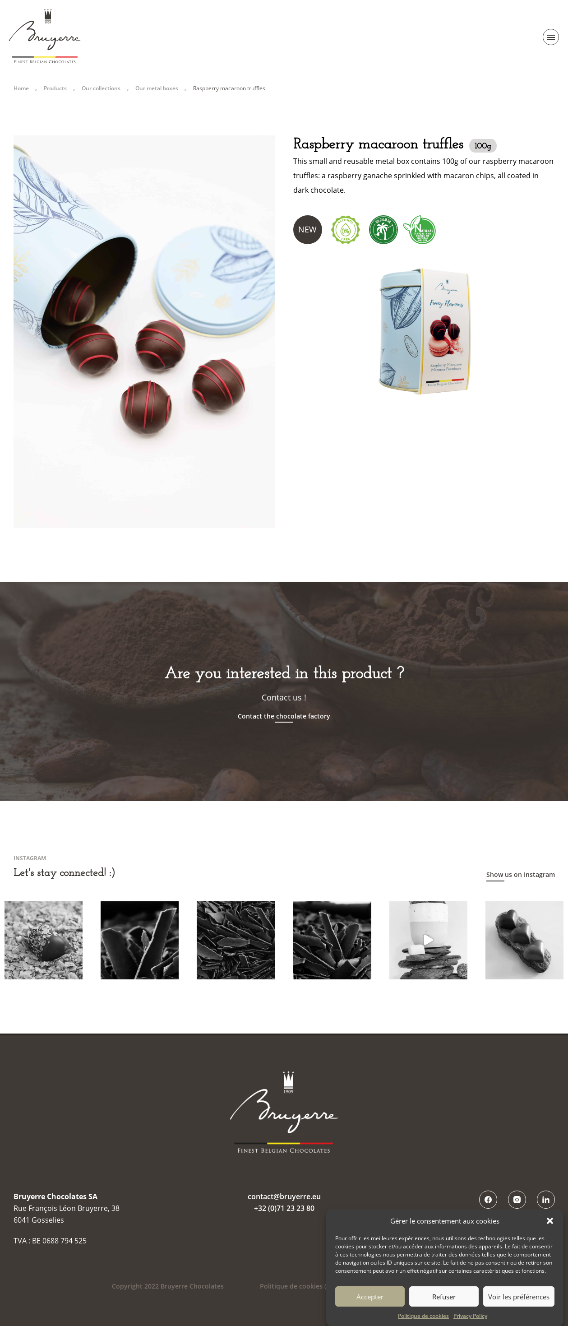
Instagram (517, 1200)
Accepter (369, 1305)
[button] (549, 1229)
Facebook (488, 1200)
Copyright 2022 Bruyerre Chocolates (168, 1286)
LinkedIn (546, 1200)
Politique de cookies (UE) (298, 1286)
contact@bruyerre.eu (284, 1196)
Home (21, 88)
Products (55, 88)
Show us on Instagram (520, 874)
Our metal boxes (156, 88)
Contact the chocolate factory (284, 716)
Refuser (444, 1305)
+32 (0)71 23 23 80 (284, 1208)
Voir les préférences (519, 1305)
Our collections (101, 88)
